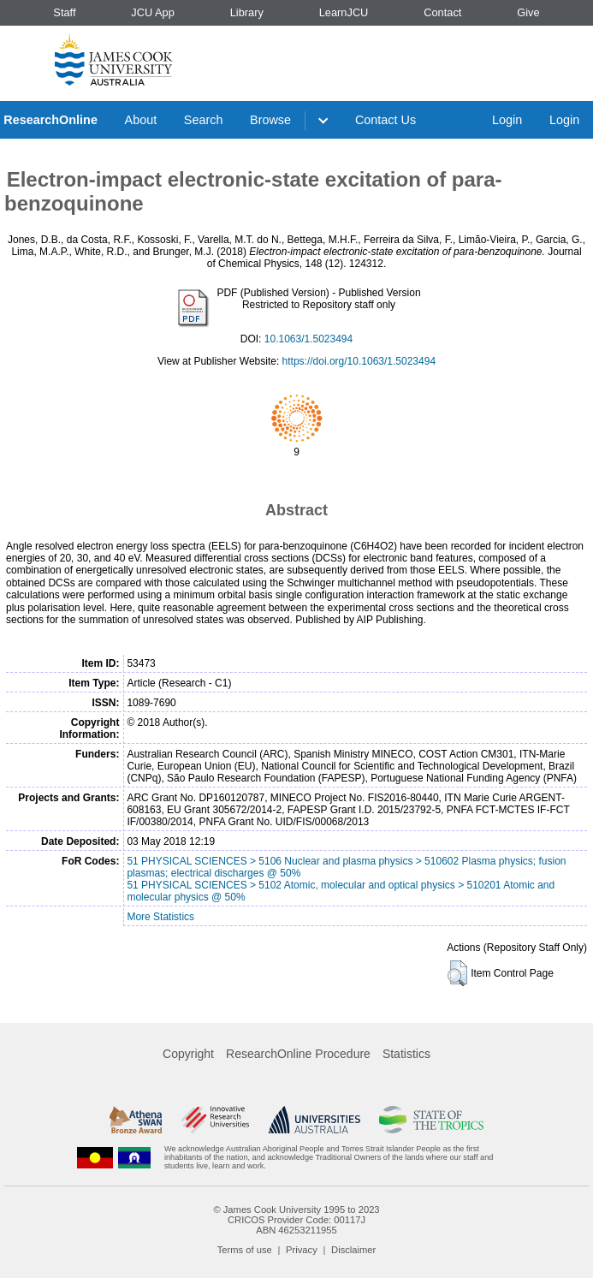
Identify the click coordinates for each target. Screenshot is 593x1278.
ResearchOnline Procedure (298, 1054)
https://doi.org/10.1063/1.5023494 (359, 361)
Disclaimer (353, 1250)
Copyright (188, 1054)
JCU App (153, 12)
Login (507, 120)
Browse (270, 120)
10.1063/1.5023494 (308, 339)
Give (528, 12)
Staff (64, 12)
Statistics (406, 1054)
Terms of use (244, 1250)
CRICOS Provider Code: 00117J (296, 1220)
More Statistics (160, 917)
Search (203, 120)
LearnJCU (344, 12)
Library (247, 12)
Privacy (301, 1250)
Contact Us (385, 120)
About (141, 120)
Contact (442, 12)
